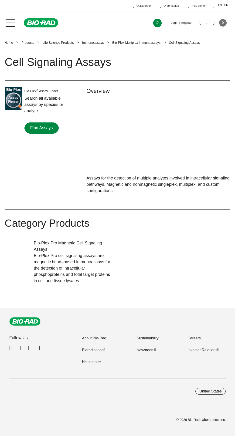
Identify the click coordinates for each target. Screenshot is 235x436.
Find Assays (41, 127)
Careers (194, 338)
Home (8, 42)
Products (27, 42)
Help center (91, 362)
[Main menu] (10, 22)
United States (210, 391)
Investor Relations (202, 350)
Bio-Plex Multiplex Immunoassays (136, 42)
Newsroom (145, 350)
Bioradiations (93, 350)
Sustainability (147, 338)
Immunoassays (93, 42)
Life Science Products (58, 42)
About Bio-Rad (94, 338)
